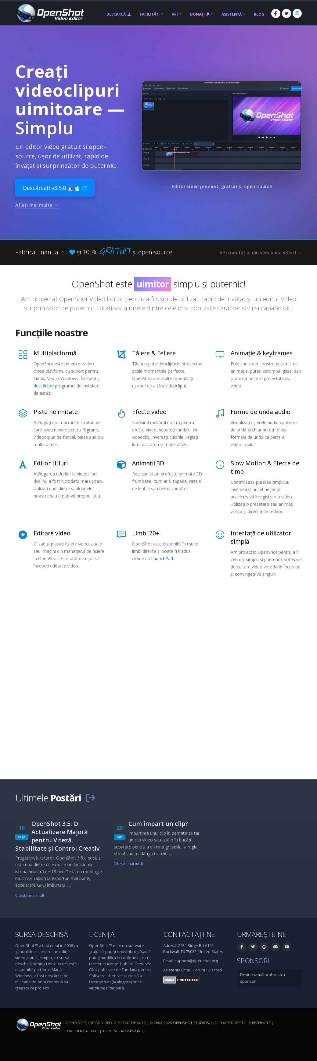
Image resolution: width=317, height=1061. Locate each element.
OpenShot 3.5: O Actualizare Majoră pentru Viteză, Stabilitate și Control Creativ (57, 835)
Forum (199, 970)
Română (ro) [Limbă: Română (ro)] (132, 1031)
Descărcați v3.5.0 (55, 187)
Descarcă (118, 14)
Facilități (150, 14)
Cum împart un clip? (158, 823)
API (175, 14)
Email (186, 970)
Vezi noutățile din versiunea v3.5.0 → (260, 253)
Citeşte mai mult (30, 895)
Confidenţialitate (81, 1031)
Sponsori (253, 960)
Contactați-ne (189, 934)
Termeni (110, 1031)
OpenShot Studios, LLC (195, 1022)
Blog (259, 14)
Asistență (232, 14)
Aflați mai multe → (37, 205)
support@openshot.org (196, 960)
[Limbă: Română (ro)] (297, 13)
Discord (215, 970)
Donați (199, 14)
